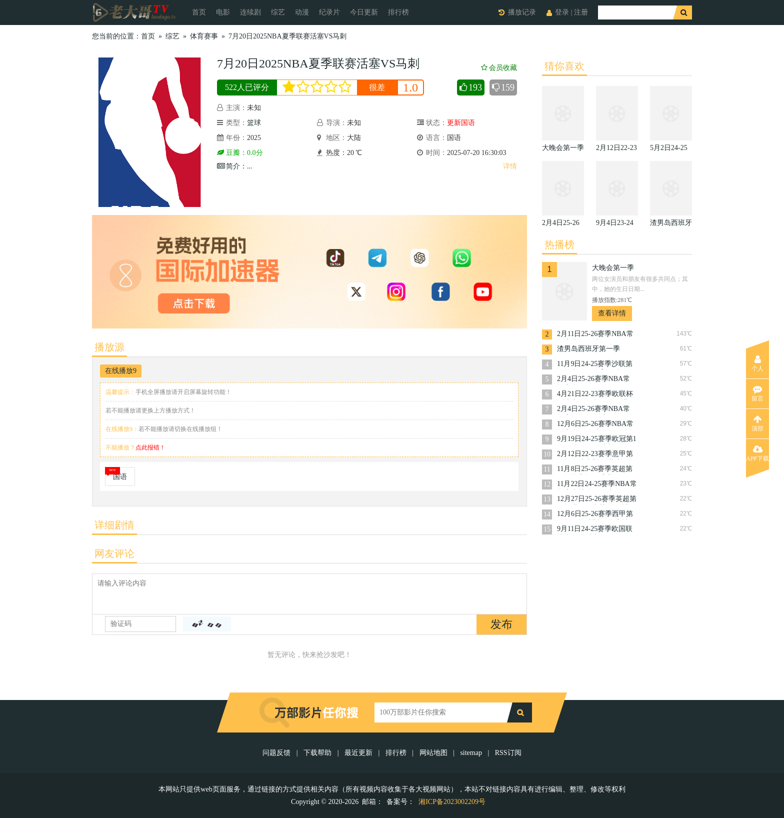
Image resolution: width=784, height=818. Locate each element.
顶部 (758, 423)
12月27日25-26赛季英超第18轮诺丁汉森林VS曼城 (596, 499)
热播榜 (559, 244)
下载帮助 (318, 752)
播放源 (109, 347)
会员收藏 (499, 68)
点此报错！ (151, 447)
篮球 (254, 122)
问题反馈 (277, 752)
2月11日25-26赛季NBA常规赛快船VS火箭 (595, 335)
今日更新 (364, 12)
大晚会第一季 (613, 268)
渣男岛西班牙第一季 (588, 348)
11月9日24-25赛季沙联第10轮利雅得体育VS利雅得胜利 (596, 365)
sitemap (471, 752)
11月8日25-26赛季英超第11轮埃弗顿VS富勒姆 (594, 469)
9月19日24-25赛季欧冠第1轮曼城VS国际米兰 (596, 439)
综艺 (278, 12)
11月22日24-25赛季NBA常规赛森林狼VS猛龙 (597, 485)
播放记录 (522, 12)
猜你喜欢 (564, 66)
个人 (758, 363)
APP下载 (757, 453)
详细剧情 (114, 525)
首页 (199, 12)
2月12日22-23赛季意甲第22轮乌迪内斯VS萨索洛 (595, 455)
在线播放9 (120, 370)
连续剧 (250, 12)
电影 (223, 12)
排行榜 (398, 12)
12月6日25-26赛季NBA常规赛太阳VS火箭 (595, 425)
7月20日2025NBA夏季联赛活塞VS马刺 (287, 36)
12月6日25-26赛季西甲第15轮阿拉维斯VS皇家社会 (596, 515)
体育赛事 (204, 36)
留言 (758, 393)
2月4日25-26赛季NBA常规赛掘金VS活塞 (593, 409)
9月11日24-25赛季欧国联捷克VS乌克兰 (594, 529)
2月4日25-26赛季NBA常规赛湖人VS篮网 (593, 379)
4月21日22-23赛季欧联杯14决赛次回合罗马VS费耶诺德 (596, 395)
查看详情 (612, 313)
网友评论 (114, 553)
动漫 (302, 12)
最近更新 (358, 752)
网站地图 (434, 752)
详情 (510, 166)
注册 (581, 12)
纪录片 (329, 12)
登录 (562, 12)
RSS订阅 (508, 752)
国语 (120, 476)
